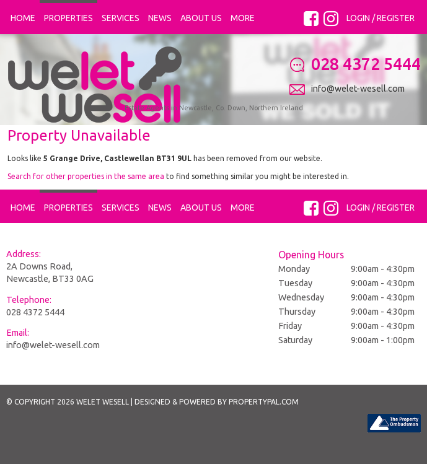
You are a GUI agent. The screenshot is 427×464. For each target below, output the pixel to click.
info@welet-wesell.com (53, 370)
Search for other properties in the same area (85, 201)
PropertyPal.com (264, 427)
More (243, 18)
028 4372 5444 (35, 337)
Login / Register (380, 18)
